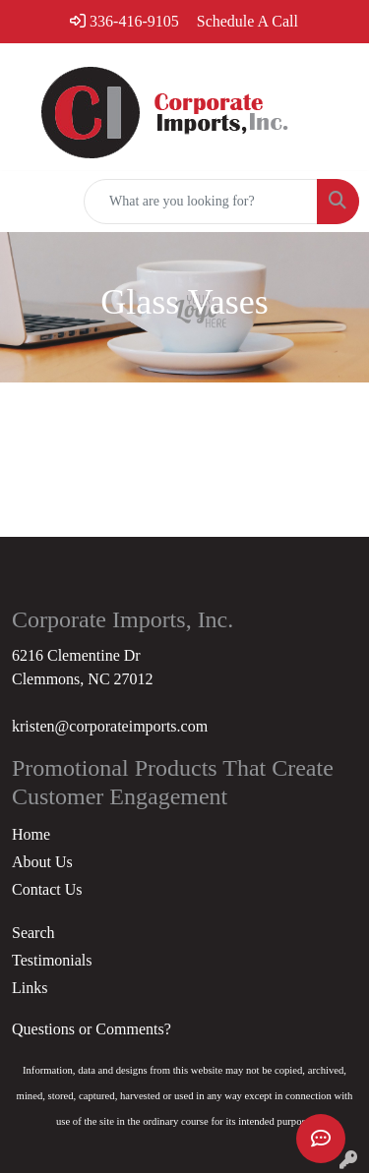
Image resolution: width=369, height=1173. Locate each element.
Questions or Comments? (91, 1029)
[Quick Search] (201, 201)
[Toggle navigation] (30, 201)
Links (29, 987)
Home (31, 834)
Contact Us (47, 889)
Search (33, 932)
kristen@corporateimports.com (110, 726)
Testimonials (52, 960)
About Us (42, 861)
